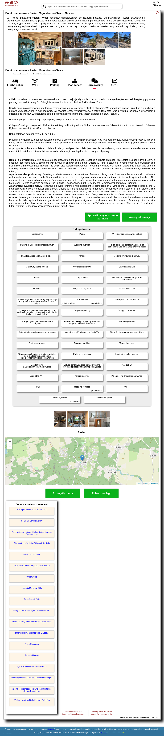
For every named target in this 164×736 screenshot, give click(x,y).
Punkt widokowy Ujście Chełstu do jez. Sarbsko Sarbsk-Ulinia (32, 533)
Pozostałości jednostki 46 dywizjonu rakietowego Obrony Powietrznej (32, 690)
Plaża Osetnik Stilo (32, 599)
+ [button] (10, 441)
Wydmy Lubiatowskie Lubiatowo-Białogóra (32, 700)
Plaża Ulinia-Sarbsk (31, 554)
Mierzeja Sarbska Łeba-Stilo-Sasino (31, 510)
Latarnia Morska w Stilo (32, 588)
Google (51, 729)
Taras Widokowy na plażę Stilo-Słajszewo (31, 633)
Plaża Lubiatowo (32, 655)
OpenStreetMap (151, 484)
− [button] (10, 446)
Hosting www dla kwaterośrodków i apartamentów (102, 713)
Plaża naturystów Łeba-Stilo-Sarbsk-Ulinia (32, 543)
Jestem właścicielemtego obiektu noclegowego (73, 713)
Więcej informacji (139, 217)
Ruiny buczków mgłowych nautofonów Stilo (31, 610)
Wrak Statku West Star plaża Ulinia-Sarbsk (32, 566)
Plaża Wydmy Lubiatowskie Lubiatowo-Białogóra (32, 678)
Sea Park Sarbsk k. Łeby (31, 521)
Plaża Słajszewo (32, 644)
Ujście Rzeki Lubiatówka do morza (31, 666)
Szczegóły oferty (63, 493)
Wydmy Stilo (31, 577)
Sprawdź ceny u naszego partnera (102, 217)
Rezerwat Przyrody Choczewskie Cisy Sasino (31, 622)
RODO (104, 732)
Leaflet (139, 484)
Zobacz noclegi (101, 493)
